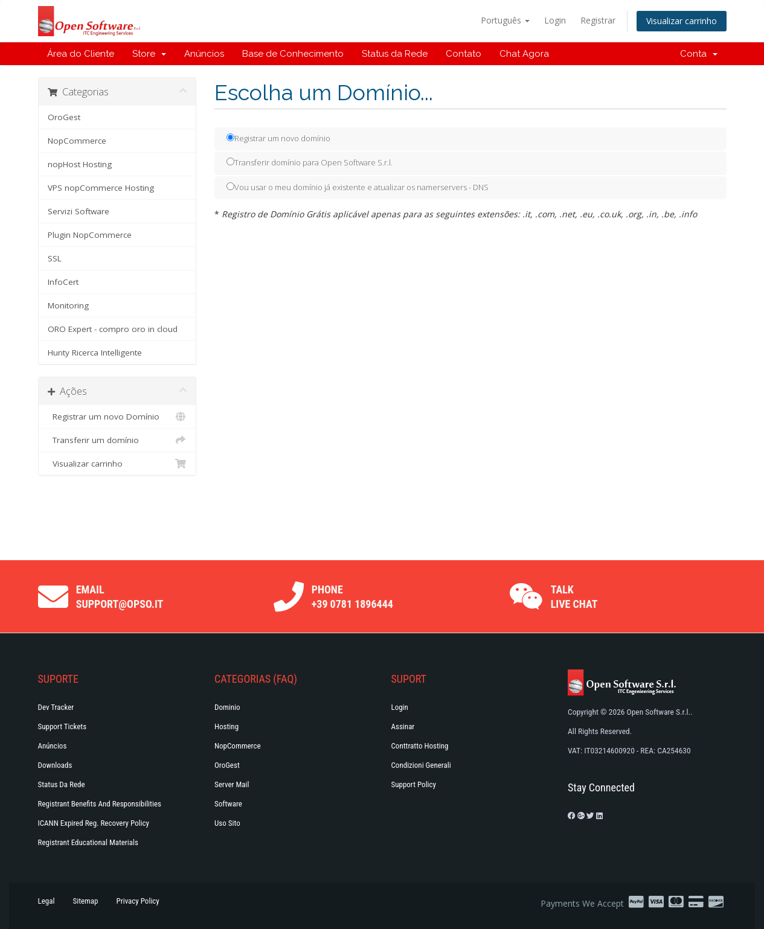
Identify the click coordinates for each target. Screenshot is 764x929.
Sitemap (85, 900)
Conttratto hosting (420, 745)
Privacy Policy (138, 900)
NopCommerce (77, 140)
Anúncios (204, 53)
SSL (55, 258)
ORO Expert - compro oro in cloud (113, 329)
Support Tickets (62, 726)
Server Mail (231, 784)
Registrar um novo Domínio (117, 416)
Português (505, 20)
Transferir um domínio (117, 440)
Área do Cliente (80, 53)
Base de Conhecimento (293, 53)
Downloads (55, 765)
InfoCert (63, 281)
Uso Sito (227, 823)
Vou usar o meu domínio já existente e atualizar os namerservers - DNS (357, 187)
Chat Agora (524, 53)
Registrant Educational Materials (88, 842)
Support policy (414, 784)
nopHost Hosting (80, 164)
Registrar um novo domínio (278, 138)
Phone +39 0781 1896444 (352, 596)
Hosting (226, 726)
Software (228, 803)
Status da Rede (395, 53)
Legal (46, 900)
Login (555, 20)
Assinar (403, 726)
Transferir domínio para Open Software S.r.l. (309, 162)
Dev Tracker (56, 707)
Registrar (597, 20)
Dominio (227, 707)
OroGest (64, 117)
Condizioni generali (421, 765)
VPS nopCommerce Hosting (101, 187)
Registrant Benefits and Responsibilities (99, 803)
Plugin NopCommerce (90, 234)
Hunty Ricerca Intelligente (95, 352)
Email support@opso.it (120, 596)
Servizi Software (78, 211)
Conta (698, 53)
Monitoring (68, 305)
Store (149, 53)
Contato (463, 53)
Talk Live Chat (574, 596)
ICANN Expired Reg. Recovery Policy (93, 823)
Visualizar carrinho (681, 21)
